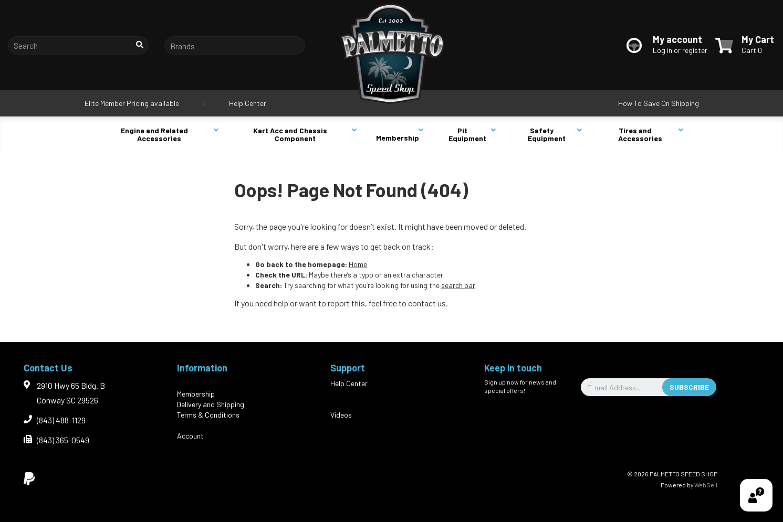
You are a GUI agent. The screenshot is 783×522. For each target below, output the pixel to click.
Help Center (247, 103)
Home (358, 264)
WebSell (705, 484)
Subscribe (689, 386)
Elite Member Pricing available (132, 103)
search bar (458, 285)
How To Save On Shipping (658, 103)
